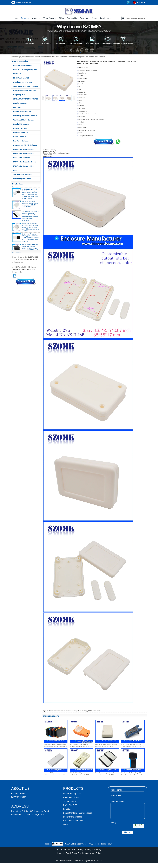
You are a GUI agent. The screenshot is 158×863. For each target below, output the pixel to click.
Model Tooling (82, 711)
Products (25, 18)
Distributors (105, 18)
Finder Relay (106, 844)
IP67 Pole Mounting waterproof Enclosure (25, 72)
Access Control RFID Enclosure (25, 145)
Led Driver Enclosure (21, 141)
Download (84, 18)
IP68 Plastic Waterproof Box (23, 166)
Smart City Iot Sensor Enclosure (25, 116)
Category (19, 57)
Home (15, 18)
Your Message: (117, 801)
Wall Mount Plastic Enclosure (24, 120)
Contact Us (72, 18)
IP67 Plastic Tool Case (21, 158)
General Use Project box (22, 111)
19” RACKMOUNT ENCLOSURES (25, 99)
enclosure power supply (69, 711)
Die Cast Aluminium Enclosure (24, 90)
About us (36, 18)
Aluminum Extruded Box (22, 82)
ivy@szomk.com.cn (23, 2)
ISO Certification (18, 797)
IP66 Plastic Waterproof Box (23, 153)
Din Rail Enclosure (20, 128)
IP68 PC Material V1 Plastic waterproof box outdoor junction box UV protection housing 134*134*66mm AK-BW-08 (30, 249)
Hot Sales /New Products (22, 65)
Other (25, 57)
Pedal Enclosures (20, 103)
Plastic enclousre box (53, 711)
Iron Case (17, 107)
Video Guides (49, 18)
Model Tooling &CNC (21, 78)
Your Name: (116, 790)
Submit (127, 832)
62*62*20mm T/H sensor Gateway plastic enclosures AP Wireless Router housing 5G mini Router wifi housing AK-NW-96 (30, 238)
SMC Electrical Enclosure (22, 174)
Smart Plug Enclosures (22, 179)
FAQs (61, 18)
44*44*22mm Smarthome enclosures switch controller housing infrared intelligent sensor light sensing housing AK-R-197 (30, 228)
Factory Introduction (20, 793)
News (94, 18)
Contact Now (25, 281)
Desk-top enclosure (20, 132)
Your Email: (116, 795)
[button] (75, 52)
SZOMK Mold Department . (76, 844)
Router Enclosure (20, 137)
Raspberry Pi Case (20, 95)
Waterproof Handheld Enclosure (25, 86)
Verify (113, 822)
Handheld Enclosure (34, 57)
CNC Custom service (94, 711)
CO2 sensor (94, 844)
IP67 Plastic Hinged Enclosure (24, 162)
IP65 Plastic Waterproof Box (23, 149)
